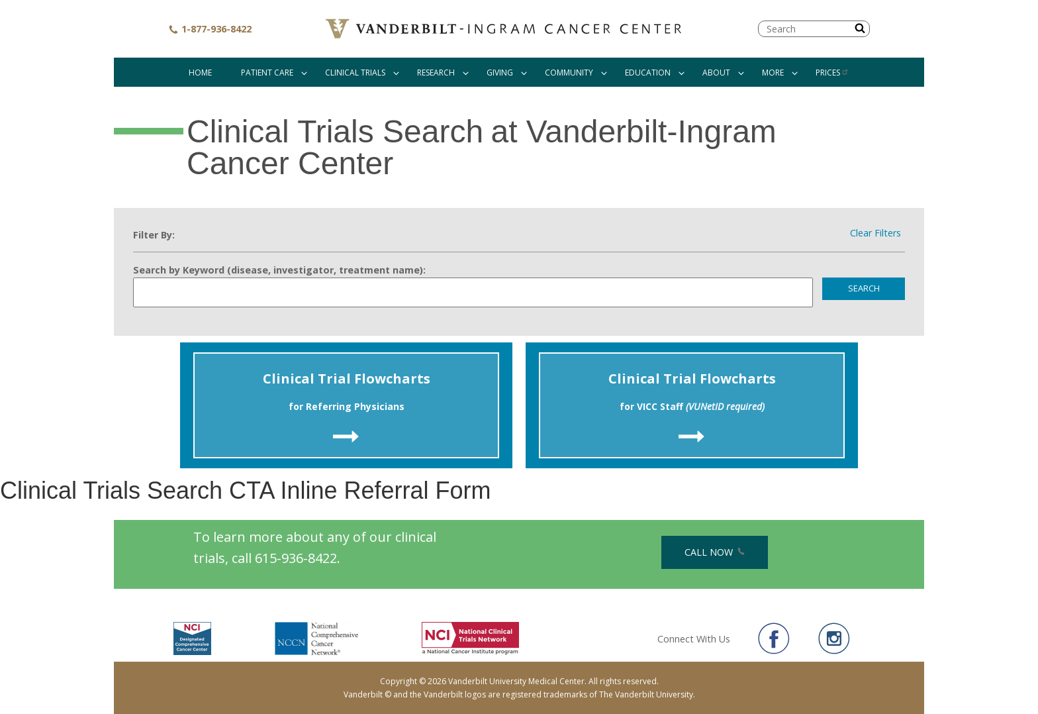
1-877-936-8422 (210, 29)
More (773, 72)
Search (864, 288)
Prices (832, 72)
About (716, 72)
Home (200, 72)
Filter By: (154, 235)
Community (569, 72)
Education (648, 72)
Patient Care (267, 72)
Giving (500, 72)
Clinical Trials (355, 72)
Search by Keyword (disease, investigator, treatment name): (279, 270)
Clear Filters (875, 233)
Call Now (714, 552)
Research (436, 72)
